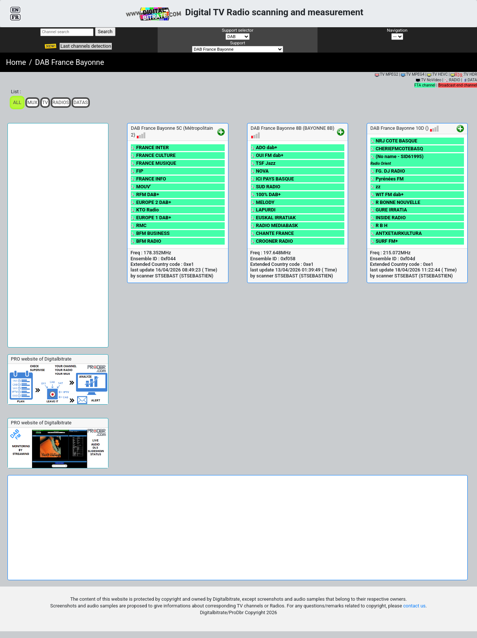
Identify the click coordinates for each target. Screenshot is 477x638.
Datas (80, 102)
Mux (32, 102)
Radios (61, 102)
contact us (414, 606)
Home (16, 62)
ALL (17, 102)
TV (45, 102)
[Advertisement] (58, 235)
